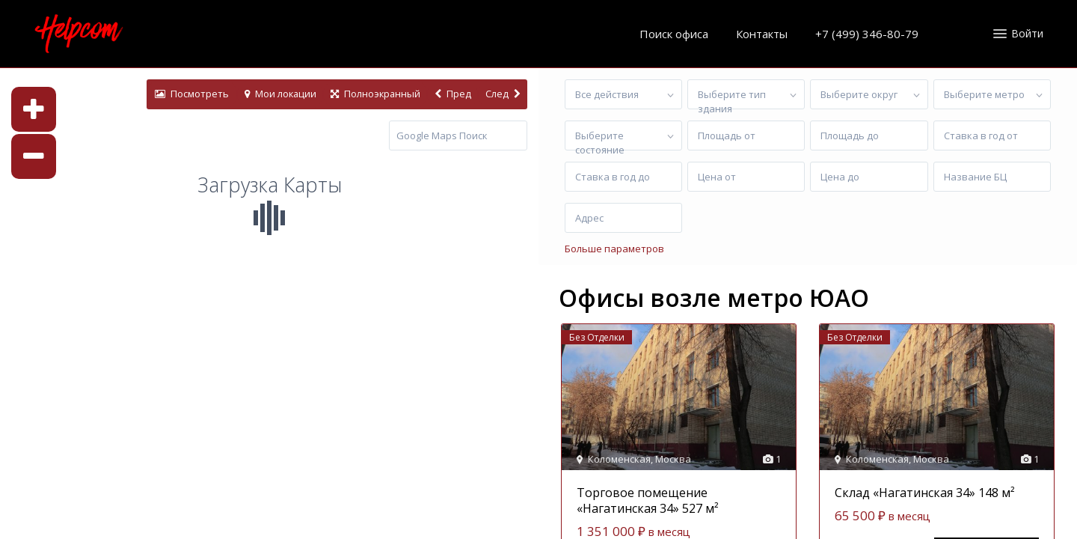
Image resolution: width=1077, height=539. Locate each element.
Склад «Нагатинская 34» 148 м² (925, 492)
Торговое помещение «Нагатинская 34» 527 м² (648, 500)
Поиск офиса (673, 33)
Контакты (762, 33)
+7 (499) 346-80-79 (866, 33)
